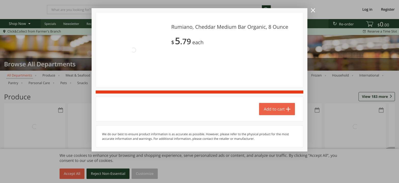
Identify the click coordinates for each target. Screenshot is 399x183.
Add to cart (274, 109)
